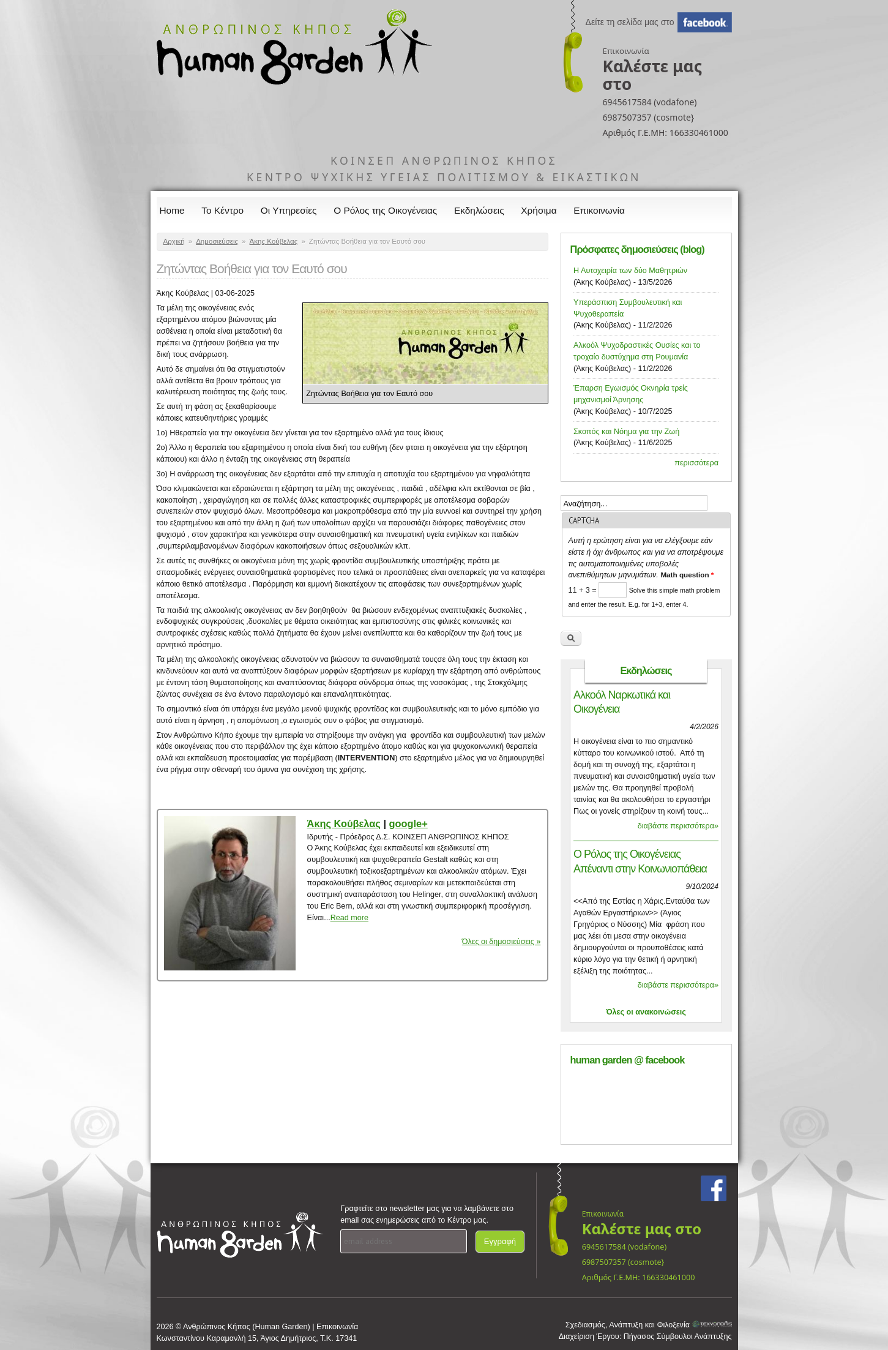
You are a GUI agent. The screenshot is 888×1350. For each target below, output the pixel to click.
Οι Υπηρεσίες (289, 210)
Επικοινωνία (599, 210)
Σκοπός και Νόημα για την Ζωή (626, 431)
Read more (349, 917)
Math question (687, 575)
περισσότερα (696, 463)
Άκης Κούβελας (274, 241)
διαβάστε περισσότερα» (678, 826)
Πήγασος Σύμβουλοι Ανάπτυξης (678, 1336)
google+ (408, 823)
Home (172, 210)
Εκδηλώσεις (479, 210)
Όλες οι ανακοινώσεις (646, 1012)
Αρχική (174, 241)
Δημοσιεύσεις (217, 241)
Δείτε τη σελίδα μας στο (630, 22)
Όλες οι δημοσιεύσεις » (501, 941)
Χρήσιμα (538, 210)
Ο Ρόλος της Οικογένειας (385, 210)
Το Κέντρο (222, 210)
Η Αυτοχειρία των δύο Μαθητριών (630, 270)
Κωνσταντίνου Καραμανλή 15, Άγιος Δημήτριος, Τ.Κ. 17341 (257, 1338)
